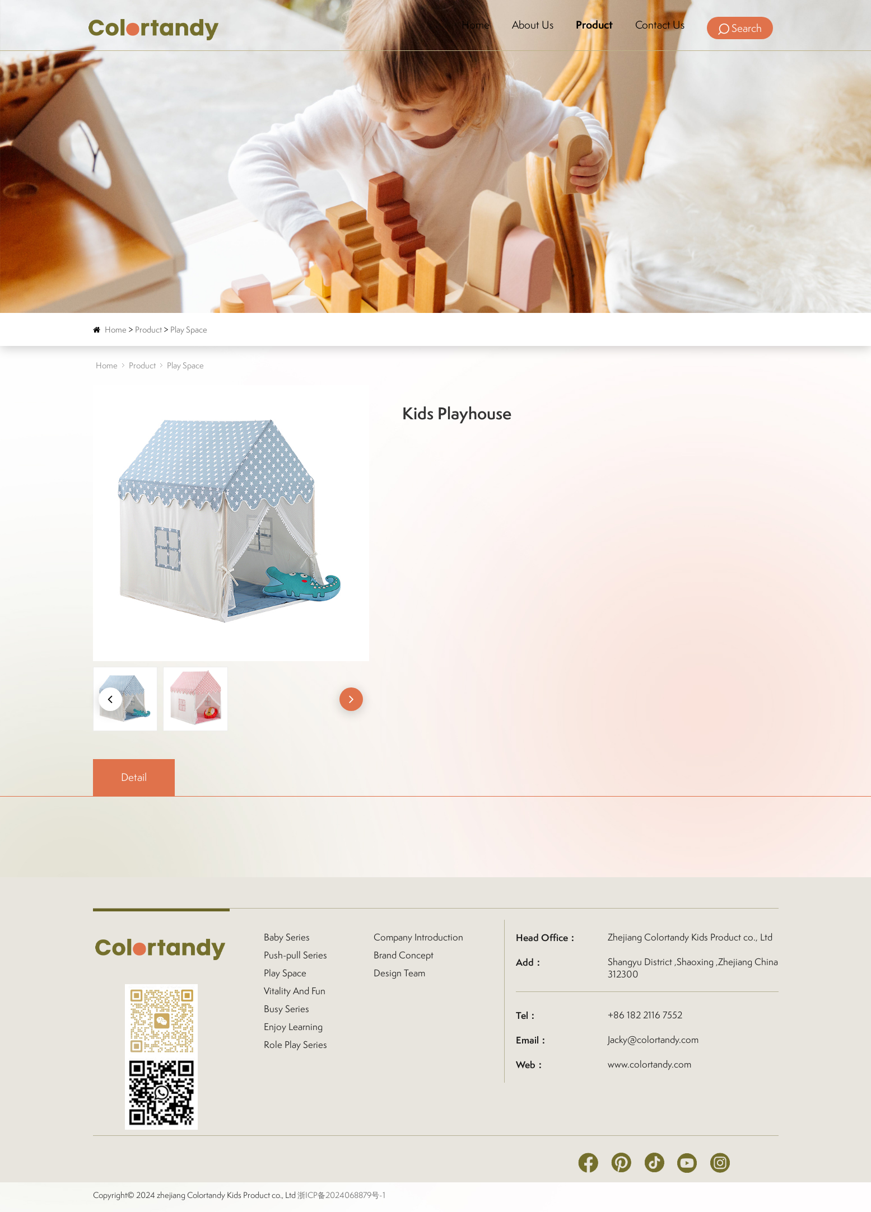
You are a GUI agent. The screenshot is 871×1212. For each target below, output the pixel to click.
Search (740, 28)
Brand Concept (404, 955)
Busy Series (286, 1009)
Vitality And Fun (294, 991)
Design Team (399, 973)
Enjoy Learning (293, 1027)
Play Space (188, 329)
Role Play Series (295, 1044)
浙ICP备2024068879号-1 (341, 1195)
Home (476, 25)
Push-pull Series (295, 955)
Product (594, 25)
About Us (532, 25)
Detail (134, 777)
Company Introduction (418, 937)
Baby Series (287, 937)
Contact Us (659, 25)
